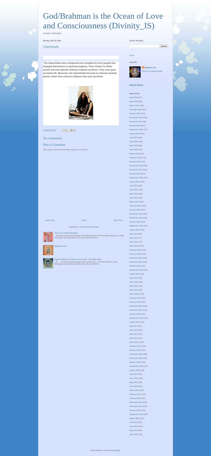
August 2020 (134, 370)
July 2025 (133, 137)
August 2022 (134, 274)
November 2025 (135, 121)
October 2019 (135, 410)
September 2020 (136, 366)
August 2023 (134, 230)
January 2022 (135, 302)
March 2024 (134, 202)
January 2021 (135, 350)
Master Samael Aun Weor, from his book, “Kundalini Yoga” (78, 259)
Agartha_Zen (150, 67)
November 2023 (135, 218)
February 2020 (135, 394)
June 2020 (133, 378)
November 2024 (135, 170)
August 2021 (134, 322)
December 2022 (135, 258)
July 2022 (133, 278)
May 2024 (133, 194)
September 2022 (136, 270)
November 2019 (135, 406)
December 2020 (135, 354)
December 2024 (135, 166)
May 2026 (133, 97)
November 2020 (135, 358)
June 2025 (133, 142)
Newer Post (50, 220)
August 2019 (134, 418)
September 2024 (136, 178)
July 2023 (133, 234)
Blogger (117, 450)
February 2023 (135, 250)
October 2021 (135, 314)
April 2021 (133, 338)
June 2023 (133, 238)
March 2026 (134, 105)
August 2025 (134, 134)
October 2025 (135, 126)
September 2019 (136, 414)
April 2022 (133, 290)
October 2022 (135, 266)
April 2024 (133, 198)
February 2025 (135, 158)
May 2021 (133, 334)
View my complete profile (152, 71)
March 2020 (134, 390)
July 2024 (133, 186)
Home (84, 220)
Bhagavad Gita (61, 246)
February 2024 (135, 206)
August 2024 (134, 182)
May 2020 (133, 382)
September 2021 (136, 318)
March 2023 (134, 246)
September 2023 (136, 226)
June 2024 (133, 190)
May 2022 (133, 286)
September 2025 (136, 129)
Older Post (118, 220)
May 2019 (133, 430)
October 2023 (135, 222)
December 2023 (135, 214)
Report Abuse (136, 85)
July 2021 (133, 326)
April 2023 (133, 242)
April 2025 (133, 150)
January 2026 (135, 113)
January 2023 (135, 254)
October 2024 (135, 174)
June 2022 (133, 282)
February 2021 (135, 346)
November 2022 (135, 262)
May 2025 (133, 145)
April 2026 (133, 101)
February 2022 (135, 298)
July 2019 (133, 422)
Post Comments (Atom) (89, 227)
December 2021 (135, 306)
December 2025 (135, 117)
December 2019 (135, 402)
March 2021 (134, 342)
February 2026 (135, 109)
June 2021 (133, 330)
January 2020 (135, 398)
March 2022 (134, 294)
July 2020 (133, 374)
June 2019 (133, 426)
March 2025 (134, 154)
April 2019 (133, 434)
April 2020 (133, 386)
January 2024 (135, 210)
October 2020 (135, 362)
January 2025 (135, 162)
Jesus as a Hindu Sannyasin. (66, 233)
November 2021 (135, 310)
